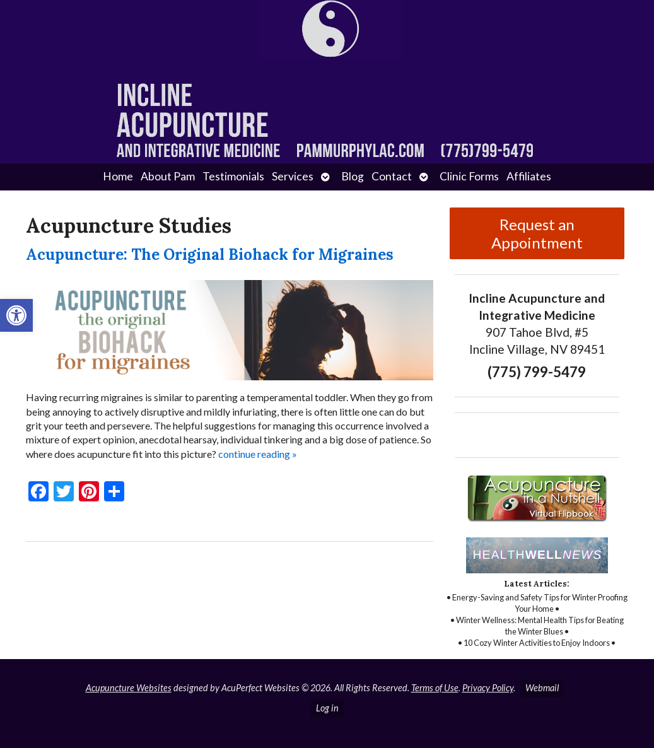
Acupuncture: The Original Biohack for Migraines (210, 254)
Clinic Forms (469, 176)
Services (292, 176)
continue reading (257, 454)
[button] (16, 315)
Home (118, 176)
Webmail (542, 687)
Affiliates (528, 176)
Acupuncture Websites (129, 687)
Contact (391, 176)
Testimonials (233, 176)
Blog (352, 176)
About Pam (168, 176)
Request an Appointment (537, 233)
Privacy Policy (487, 687)
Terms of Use (434, 687)
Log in (327, 708)
